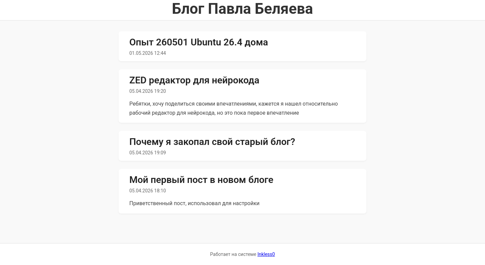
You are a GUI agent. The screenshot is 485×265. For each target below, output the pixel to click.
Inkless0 (266, 254)
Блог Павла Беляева (242, 8)
